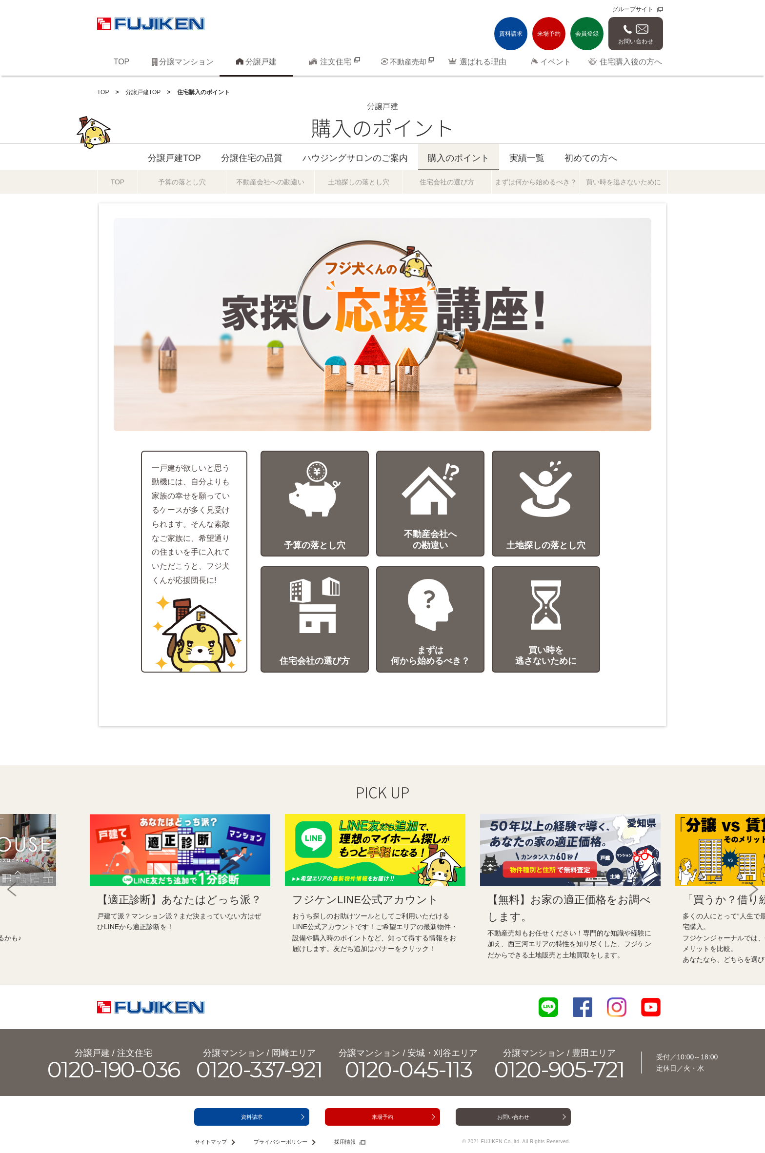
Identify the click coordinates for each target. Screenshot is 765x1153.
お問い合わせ (635, 41)
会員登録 (587, 33)
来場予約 (549, 33)
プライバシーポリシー (280, 1142)
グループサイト (632, 9)
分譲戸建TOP (143, 92)
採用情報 (345, 1142)
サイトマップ (211, 1142)
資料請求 (511, 33)
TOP (103, 92)
